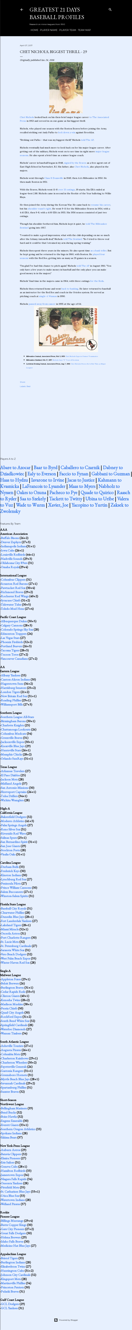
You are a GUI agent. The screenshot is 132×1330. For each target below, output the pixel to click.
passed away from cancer (42, 303)
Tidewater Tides (11, 604)
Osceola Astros (10, 933)
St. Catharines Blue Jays (15, 1191)
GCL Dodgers (10, 1304)
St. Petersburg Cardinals (16, 946)
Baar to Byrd (45, 467)
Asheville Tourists (12, 1046)
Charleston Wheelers (14, 1062)
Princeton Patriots (12, 1287)
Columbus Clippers (13, 579)
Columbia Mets (10, 1054)
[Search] (110, 9)
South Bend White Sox (15, 1021)
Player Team (66, 30)
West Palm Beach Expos (15, 958)
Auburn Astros (10, 1150)
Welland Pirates (10, 1204)
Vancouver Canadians (14, 659)
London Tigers (10, 692)
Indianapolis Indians (13, 546)
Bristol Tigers (9, 1258)
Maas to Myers (82, 486)
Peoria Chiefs (9, 1008)
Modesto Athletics (13, 821)
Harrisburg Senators (13, 688)
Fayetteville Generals (14, 1067)
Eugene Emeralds (11, 1121)
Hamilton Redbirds (13, 1171)
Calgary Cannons (12, 625)
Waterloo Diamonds (13, 1029)
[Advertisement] (66, 419)
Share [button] (22, 382)
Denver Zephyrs (11, 542)
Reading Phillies (11, 700)
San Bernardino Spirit (14, 842)
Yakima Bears (9, 1137)
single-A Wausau (48, 296)
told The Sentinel (72, 239)
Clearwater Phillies (12, 912)
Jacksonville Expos (12, 742)
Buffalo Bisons (10, 538)
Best (29, 386)
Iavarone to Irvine (47, 480)
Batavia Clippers (11, 1154)
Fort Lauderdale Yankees (16, 921)
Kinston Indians (11, 875)
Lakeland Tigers (11, 925)
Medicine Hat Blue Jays (15, 1246)
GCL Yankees (9, 1308)
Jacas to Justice (81, 480)
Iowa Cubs (7, 550)
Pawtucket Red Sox (13, 588)
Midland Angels (11, 783)
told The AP (87, 140)
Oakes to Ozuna (31, 492)
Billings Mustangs (12, 1221)
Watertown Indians (13, 1200)
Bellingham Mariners (14, 1108)
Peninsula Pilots (11, 883)
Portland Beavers (11, 646)
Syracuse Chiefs (11, 600)
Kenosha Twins (10, 1000)
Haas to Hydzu (14, 480)
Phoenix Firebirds (12, 642)
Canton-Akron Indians (15, 679)
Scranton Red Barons (14, 584)
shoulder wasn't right (39, 208)
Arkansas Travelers (13, 771)
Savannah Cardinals (13, 1083)
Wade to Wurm (30, 505)
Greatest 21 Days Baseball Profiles (56, 13)
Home (33, 30)
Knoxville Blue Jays (13, 746)
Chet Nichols (27, 117)
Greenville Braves (11, 738)
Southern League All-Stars (17, 717)
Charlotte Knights (12, 725)
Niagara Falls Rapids (13, 1179)
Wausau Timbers (11, 1033)
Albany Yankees (10, 675)
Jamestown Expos (12, 1175)
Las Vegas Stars (10, 638)
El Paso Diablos (10, 775)
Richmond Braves (12, 592)
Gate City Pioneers (12, 1229)
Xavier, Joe (58, 505)
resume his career (100, 204)
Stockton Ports (10, 850)
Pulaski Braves (10, 1291)
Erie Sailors (7, 1162)
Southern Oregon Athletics (18, 1129)
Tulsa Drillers (9, 796)
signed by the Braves (75, 162)
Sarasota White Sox (12, 950)
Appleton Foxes (11, 979)
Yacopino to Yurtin (89, 505)
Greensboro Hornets (14, 1075)
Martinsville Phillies (13, 1283)
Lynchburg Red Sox (13, 879)
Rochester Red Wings (15, 596)
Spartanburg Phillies (13, 1087)
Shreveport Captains (14, 792)
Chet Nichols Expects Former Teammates (82, 356)
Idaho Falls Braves (12, 1241)
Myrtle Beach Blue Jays (15, 1079)
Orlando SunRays (12, 758)
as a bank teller (99, 250)
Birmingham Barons (13, 721)
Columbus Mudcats (13, 733)
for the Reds (97, 281)
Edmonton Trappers (14, 634)
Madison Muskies (12, 1004)
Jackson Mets (9, 779)
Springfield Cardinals (14, 1025)
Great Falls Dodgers (13, 1233)
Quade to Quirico (97, 492)
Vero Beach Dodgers (13, 954)
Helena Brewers (11, 1237)
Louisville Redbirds (13, 554)
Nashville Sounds (12, 559)
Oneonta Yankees (11, 1183)
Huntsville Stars (11, 750)
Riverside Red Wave (13, 833)
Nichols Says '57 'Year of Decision (66, 360)
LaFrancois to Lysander (43, 486)
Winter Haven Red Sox (15, 962)
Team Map (83, 30)
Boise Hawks (9, 1116)
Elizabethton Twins (13, 1266)
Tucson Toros (10, 654)
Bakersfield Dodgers (13, 817)
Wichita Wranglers (12, 800)
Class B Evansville (53, 178)
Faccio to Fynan (73, 474)
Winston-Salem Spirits (14, 896)
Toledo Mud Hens (12, 609)
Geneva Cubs (9, 1166)
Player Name (47, 30)
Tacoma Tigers (10, 650)
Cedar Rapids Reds (13, 992)
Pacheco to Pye (63, 492)
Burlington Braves (12, 987)
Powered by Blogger (66, 1320)
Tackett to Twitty (65, 499)
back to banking (70, 288)
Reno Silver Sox (10, 829)
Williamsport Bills (12, 704)
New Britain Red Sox (14, 696)
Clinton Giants (10, 996)
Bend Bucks (8, 1112)
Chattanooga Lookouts (15, 729)
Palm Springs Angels (14, 825)
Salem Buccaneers (12, 892)
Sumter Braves (10, 1091)
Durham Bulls (10, 867)
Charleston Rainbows (14, 1058)
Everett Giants (10, 1125)
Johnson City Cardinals (15, 1275)
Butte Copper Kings (13, 1225)
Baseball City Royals (13, 908)
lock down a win (66, 132)
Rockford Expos (11, 1017)
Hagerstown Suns (12, 683)
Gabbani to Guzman (110, 474)
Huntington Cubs (12, 1271)
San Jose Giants (10, 846)
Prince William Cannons (16, 887)
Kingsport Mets (11, 1279)
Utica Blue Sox (10, 1196)
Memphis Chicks (11, 754)
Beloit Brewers (10, 983)
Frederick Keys (10, 871)
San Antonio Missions (14, 788)
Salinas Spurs (9, 838)
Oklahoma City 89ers (14, 563)
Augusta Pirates (11, 1050)
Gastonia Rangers (12, 1071)
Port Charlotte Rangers (16, 937)
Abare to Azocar (15, 467)
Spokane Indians (11, 1133)
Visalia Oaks (8, 854)
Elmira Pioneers (10, 1158)
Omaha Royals (10, 567)
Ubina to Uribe (99, 499)
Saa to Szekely (33, 499)
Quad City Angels (12, 1012)
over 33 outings (66, 189)
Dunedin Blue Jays (12, 917)
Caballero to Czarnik (80, 467)
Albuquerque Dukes (14, 621)
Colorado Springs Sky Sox (17, 629)
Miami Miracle (10, 929)
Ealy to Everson (41, 474)
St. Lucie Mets (10, 942)
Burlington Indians (13, 1262)
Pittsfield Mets (10, 1187)
